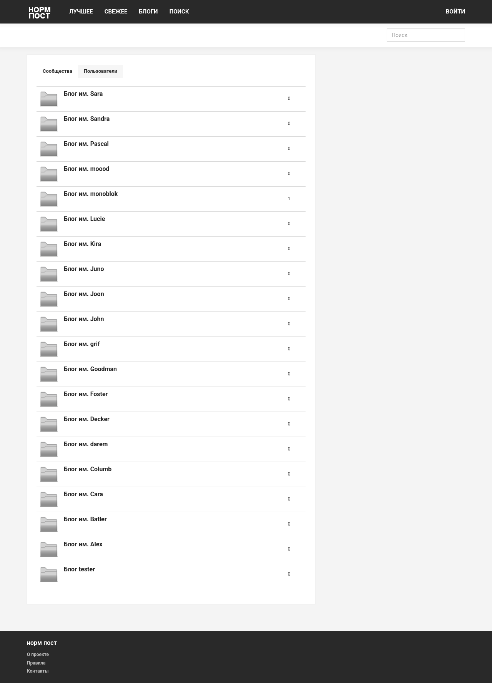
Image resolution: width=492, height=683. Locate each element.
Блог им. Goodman (90, 369)
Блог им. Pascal (86, 143)
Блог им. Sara (83, 93)
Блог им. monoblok (91, 194)
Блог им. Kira (82, 244)
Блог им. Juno (84, 269)
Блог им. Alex (83, 544)
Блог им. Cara (83, 494)
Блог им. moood (87, 168)
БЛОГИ (148, 11)
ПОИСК (179, 11)
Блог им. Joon (84, 294)
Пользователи (100, 71)
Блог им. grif (82, 344)
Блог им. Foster (86, 394)
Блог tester (79, 569)
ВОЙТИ (455, 11)
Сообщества (57, 71)
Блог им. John (84, 319)
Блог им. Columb (87, 469)
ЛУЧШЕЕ (81, 11)
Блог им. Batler (85, 519)
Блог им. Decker (87, 419)
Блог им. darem (86, 444)
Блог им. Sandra (87, 118)
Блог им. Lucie (84, 219)
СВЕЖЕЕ (116, 11)
